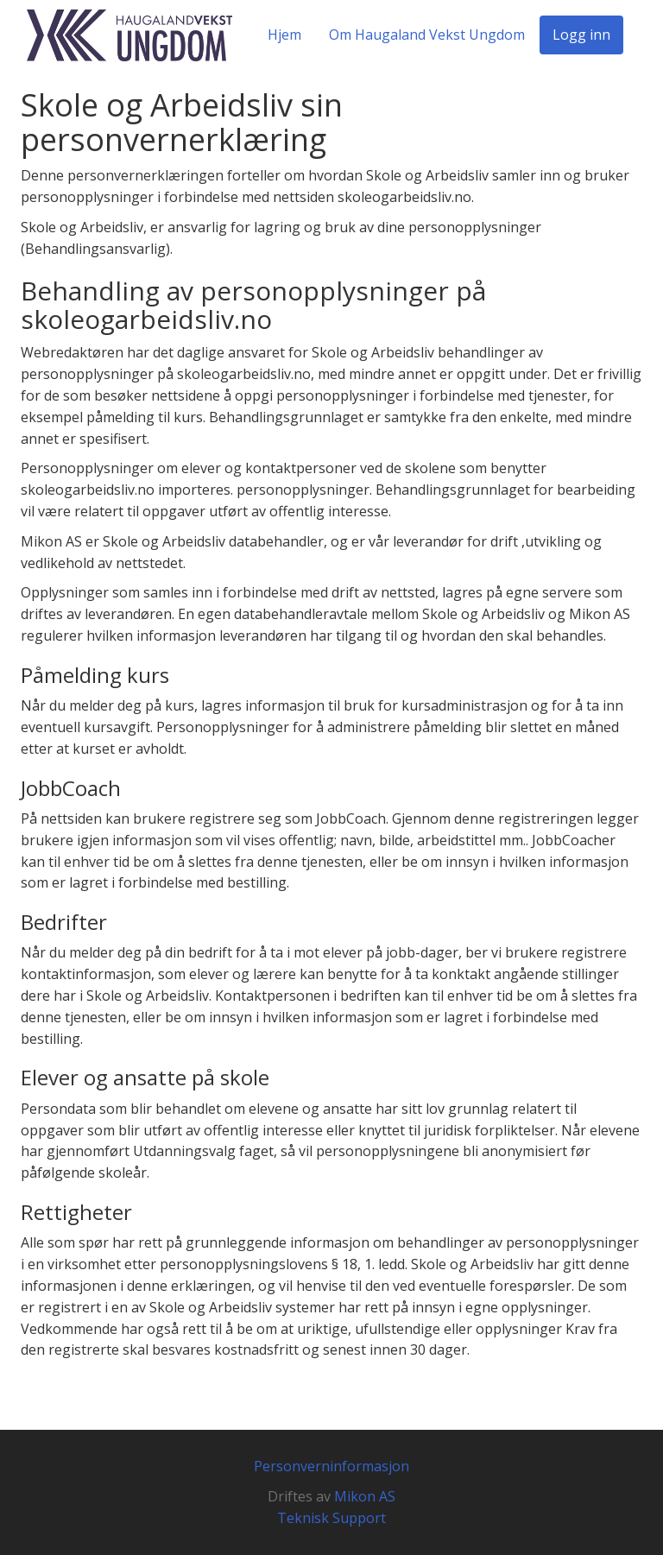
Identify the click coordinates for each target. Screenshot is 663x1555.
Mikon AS (364, 1496)
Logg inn (581, 34)
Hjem (284, 34)
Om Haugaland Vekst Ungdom (427, 34)
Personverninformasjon (331, 1466)
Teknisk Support (331, 1517)
